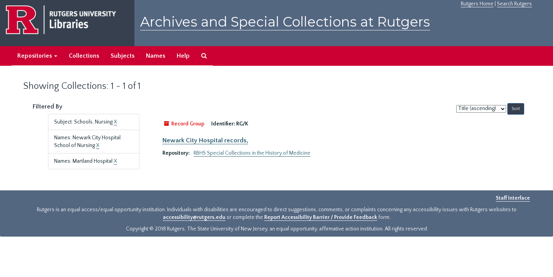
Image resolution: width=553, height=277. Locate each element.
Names (155, 55)
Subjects (122, 55)
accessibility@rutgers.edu (194, 217)
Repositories (37, 55)
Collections (84, 55)
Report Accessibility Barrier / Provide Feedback (320, 217)
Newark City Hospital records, (205, 140)
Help (183, 55)
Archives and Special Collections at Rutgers (285, 21)
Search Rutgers (514, 4)
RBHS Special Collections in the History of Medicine (252, 153)
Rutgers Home (477, 4)
